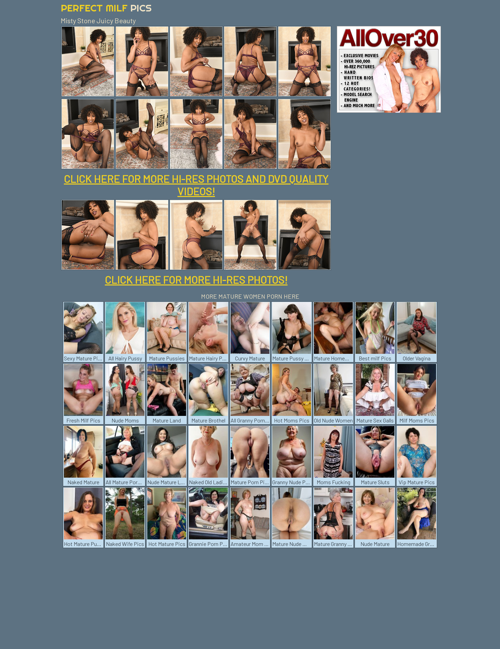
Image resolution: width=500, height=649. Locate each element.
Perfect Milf (106, 8)
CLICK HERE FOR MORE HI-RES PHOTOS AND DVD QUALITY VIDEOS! (196, 184)
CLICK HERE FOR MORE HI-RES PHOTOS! (196, 279)
